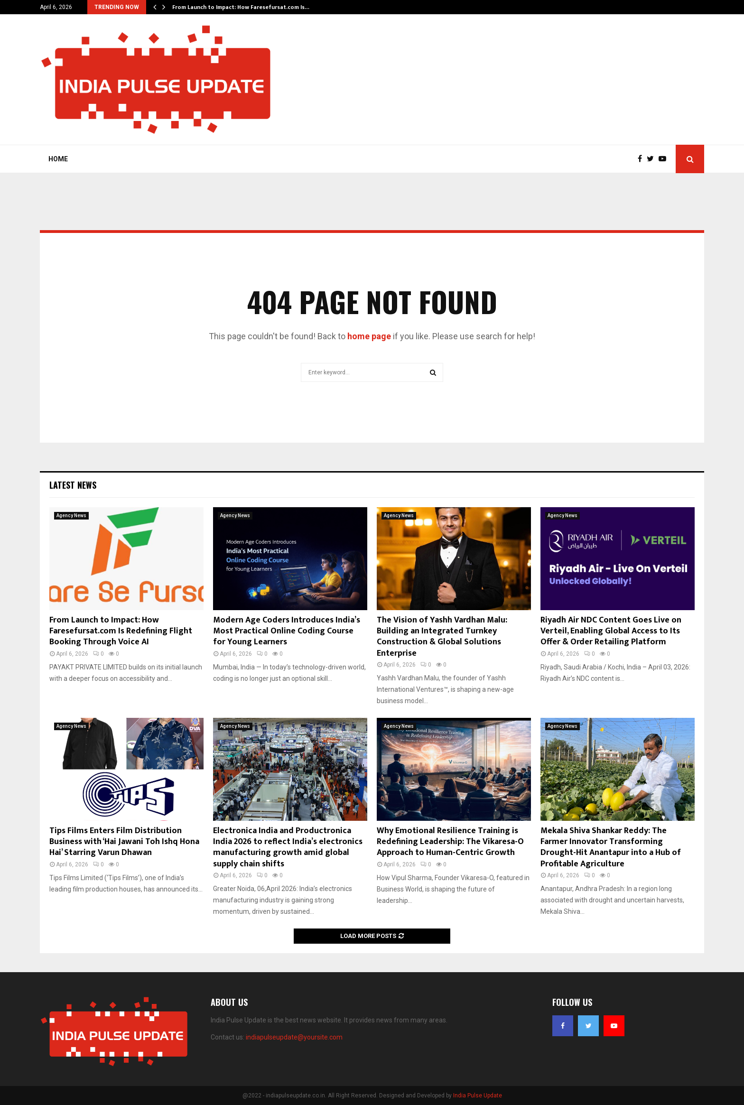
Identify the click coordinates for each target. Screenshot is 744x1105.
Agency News (71, 515)
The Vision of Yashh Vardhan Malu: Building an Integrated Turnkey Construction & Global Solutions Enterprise (442, 636)
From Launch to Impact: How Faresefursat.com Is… (240, 7)
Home (58, 159)
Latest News (72, 485)
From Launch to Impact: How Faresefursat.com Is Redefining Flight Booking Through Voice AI (120, 631)
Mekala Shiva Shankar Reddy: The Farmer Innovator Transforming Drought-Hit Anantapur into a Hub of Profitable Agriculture (610, 847)
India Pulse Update (477, 1095)
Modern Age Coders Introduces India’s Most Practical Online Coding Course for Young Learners (286, 631)
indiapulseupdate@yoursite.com (294, 1037)
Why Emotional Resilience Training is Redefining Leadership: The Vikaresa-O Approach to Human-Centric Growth (450, 842)
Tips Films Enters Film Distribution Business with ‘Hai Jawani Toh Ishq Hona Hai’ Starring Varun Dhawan (124, 842)
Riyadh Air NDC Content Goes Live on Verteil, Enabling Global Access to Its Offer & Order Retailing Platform (610, 631)
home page (369, 336)
